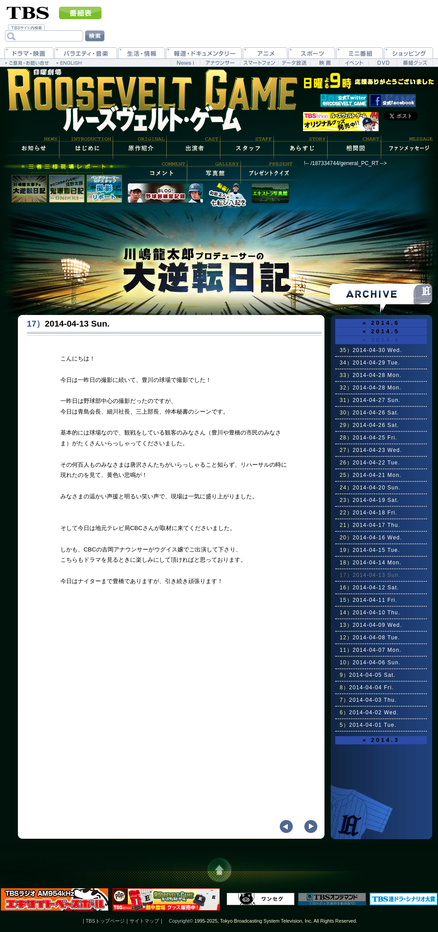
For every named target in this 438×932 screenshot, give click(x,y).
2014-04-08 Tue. (370, 637)
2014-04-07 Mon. (370, 650)
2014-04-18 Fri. (368, 512)
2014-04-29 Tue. (370, 362)
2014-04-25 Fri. (368, 437)
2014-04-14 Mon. (370, 562)
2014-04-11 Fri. (368, 600)
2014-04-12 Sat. (369, 587)
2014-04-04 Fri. (367, 687)
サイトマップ (144, 921)
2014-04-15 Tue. (370, 550)
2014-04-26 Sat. (369, 412)
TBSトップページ (105, 921)
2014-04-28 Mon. (370, 375)
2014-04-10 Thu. (370, 612)
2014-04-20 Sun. (370, 487)
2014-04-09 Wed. (371, 625)
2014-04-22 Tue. (370, 462)
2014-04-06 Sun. (370, 662)
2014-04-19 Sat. (369, 500)
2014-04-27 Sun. (370, 400)
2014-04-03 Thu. (368, 700)
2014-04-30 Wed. (371, 350)
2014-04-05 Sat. (368, 675)
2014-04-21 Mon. (370, 475)
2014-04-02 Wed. (369, 712)
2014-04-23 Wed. (371, 450)
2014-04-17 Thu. (370, 525)
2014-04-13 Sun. (370, 575)
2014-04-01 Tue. (368, 725)
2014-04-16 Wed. (371, 537)
